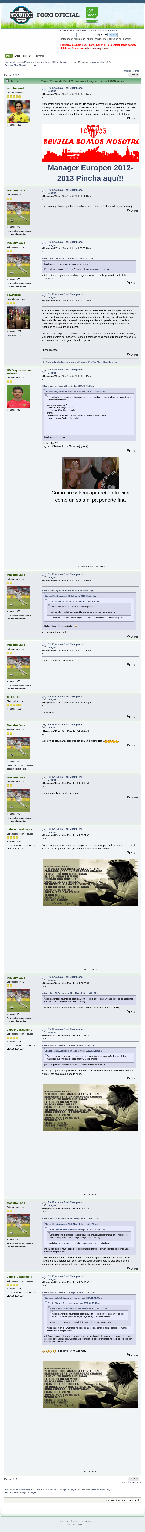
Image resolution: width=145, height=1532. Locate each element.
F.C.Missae (14, 294)
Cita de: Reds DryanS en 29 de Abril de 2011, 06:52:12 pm (68, 258)
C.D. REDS (14, 697)
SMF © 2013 (71, 1521)
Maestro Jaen (16, 190)
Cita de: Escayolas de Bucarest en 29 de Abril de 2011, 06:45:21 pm (75, 392)
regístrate (113, 30)
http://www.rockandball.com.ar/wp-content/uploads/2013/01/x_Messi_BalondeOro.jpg (79, 362)
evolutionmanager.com (96, 48)
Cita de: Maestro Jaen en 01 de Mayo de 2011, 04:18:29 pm (68, 1293)
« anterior (126, 71)
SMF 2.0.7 (60, 1521)
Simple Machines (85, 1521)
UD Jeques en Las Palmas (19, 372)
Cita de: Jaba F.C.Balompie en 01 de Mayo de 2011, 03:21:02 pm (71, 993)
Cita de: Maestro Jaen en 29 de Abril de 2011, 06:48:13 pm (68, 386)
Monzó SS (104, 62)
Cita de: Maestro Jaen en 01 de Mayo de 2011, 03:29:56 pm (68, 1045)
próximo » (136, 71)
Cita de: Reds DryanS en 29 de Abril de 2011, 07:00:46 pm (68, 591)
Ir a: (107, 1500)
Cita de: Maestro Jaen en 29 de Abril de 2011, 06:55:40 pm (71, 596)
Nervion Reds (16, 88)
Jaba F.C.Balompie (19, 829)
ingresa (102, 30)
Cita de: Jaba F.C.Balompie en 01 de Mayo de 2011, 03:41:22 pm (71, 1219)
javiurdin (95, 62)
